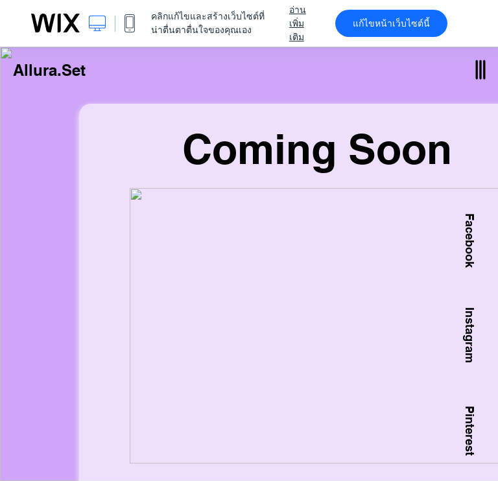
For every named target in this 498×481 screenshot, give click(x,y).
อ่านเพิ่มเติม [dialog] (297, 23)
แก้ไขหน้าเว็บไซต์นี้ (391, 23)
